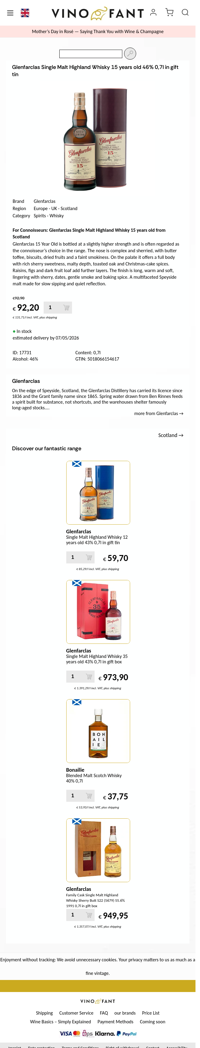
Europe (41, 208)
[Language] (25, 12)
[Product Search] (185, 13)
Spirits (40, 216)
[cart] (169, 13)
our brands (125, 1013)
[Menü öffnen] (10, 13)
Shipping (44, 1013)
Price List (151, 1013)
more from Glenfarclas (158, 413)
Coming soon (152, 1022)
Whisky (56, 216)
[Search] (130, 54)
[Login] (153, 13)
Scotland (69, 208)
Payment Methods (115, 1022)
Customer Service (76, 1013)
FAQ (104, 1013)
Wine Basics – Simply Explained (60, 1022)
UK (54, 208)
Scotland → (170, 435)
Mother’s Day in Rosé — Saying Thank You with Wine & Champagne (98, 31)
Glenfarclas (44, 201)
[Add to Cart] (66, 308)
